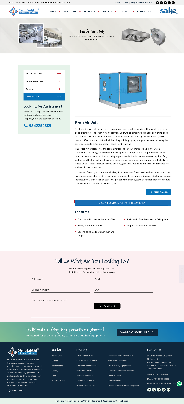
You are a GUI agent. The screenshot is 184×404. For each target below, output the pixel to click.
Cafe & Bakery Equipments (119, 365)
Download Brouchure (136, 332)
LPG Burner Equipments (86, 360)
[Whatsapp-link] (179, 384)
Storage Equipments (85, 380)
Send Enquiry (158, 192)
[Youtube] (173, 2)
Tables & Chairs (114, 375)
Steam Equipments (84, 355)
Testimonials (57, 366)
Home (72, 36)
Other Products (114, 380)
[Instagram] (169, 2)
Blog (54, 376)
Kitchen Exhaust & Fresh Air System (94, 36)
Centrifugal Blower (43, 81)
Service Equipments (84, 375)
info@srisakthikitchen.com (141, 3)
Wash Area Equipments (118, 360)
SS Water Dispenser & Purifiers (121, 370)
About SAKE (57, 356)
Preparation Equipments (86, 365)
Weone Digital (122, 401)
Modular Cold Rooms (85, 385)
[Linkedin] (165, 2)
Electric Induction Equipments (120, 355)
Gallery (55, 371)
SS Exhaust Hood (43, 73)
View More (15, 390)
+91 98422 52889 (121, 3)
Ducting (43, 89)
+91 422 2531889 (160, 374)
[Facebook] (157, 2)
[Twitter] (161, 2)
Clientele (56, 361)
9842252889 (37, 125)
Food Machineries (84, 370)
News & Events (58, 381)
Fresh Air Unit (43, 96)
